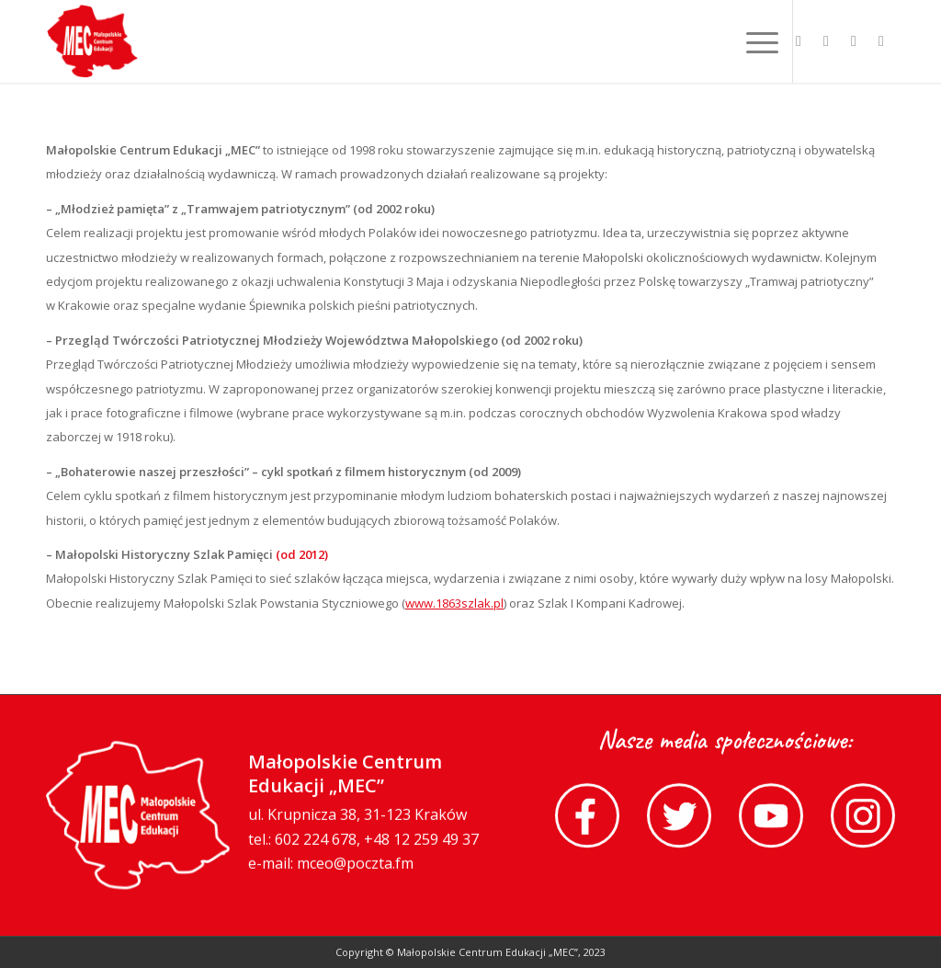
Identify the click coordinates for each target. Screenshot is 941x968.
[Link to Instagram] (881, 40)
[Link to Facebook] (798, 40)
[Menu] (756, 41)
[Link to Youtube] (853, 40)
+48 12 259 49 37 (421, 841)
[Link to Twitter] (826, 40)
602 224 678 (316, 841)
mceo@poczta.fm (355, 865)
